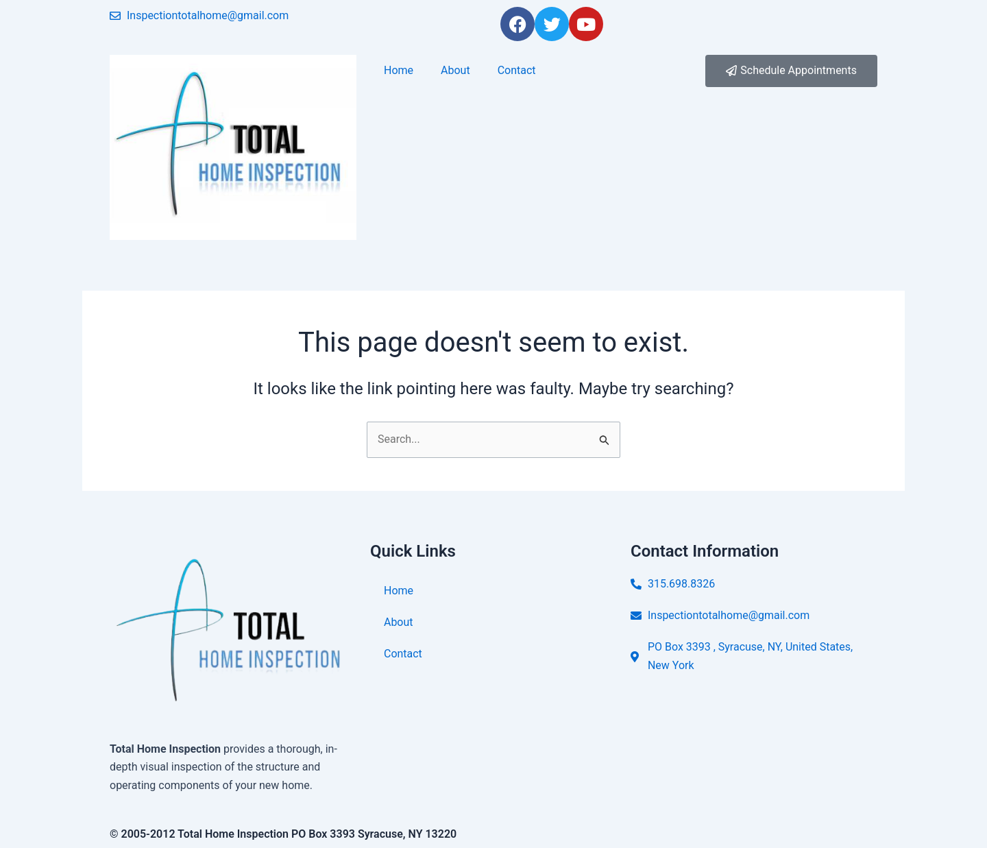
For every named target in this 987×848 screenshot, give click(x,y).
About (455, 70)
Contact (517, 70)
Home (398, 70)
